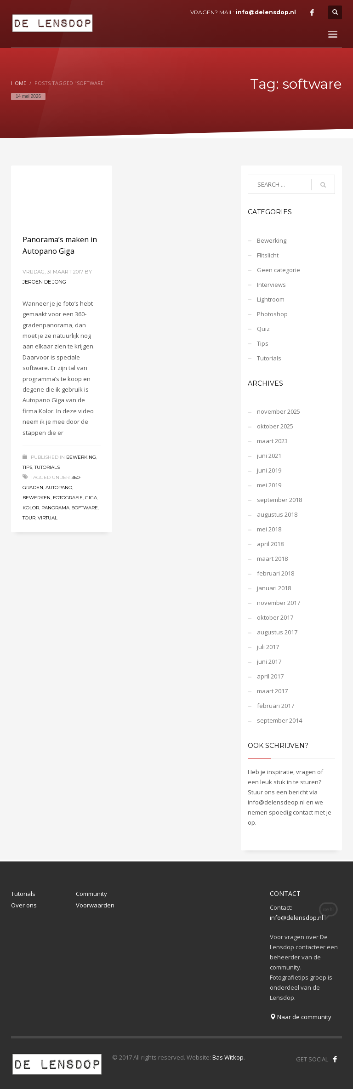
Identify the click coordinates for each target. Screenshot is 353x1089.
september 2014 (279, 720)
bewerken (37, 498)
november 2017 (278, 603)
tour (29, 518)
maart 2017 (272, 691)
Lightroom (271, 299)
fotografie (68, 498)
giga (91, 498)
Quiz (263, 329)
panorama (55, 508)
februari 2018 (275, 573)
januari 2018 (274, 588)
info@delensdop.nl (266, 12)
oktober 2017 (275, 617)
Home (18, 83)
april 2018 (270, 544)
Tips (27, 467)
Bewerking (81, 457)
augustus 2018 (277, 514)
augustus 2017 (277, 632)
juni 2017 (269, 661)
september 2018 (279, 500)
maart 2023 (272, 441)
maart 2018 (272, 558)
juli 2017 (268, 647)
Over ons (24, 905)
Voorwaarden (95, 905)
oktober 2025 (275, 426)
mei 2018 (269, 529)
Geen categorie (278, 270)
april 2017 (270, 676)
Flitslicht (268, 255)
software (85, 508)
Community (91, 893)
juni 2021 (269, 455)
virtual (47, 518)
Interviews (271, 284)
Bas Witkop (228, 1057)
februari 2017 (275, 705)
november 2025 (278, 411)
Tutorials (47, 467)
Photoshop (272, 314)
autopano (59, 487)
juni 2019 (269, 470)
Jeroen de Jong (44, 282)
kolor (31, 508)
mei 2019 (269, 485)
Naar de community (300, 1017)
